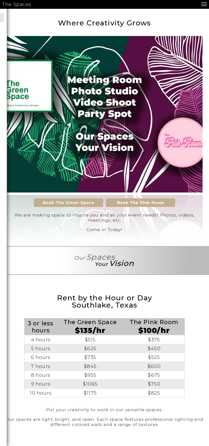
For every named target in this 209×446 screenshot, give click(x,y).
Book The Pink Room (140, 202)
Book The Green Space (68, 202)
